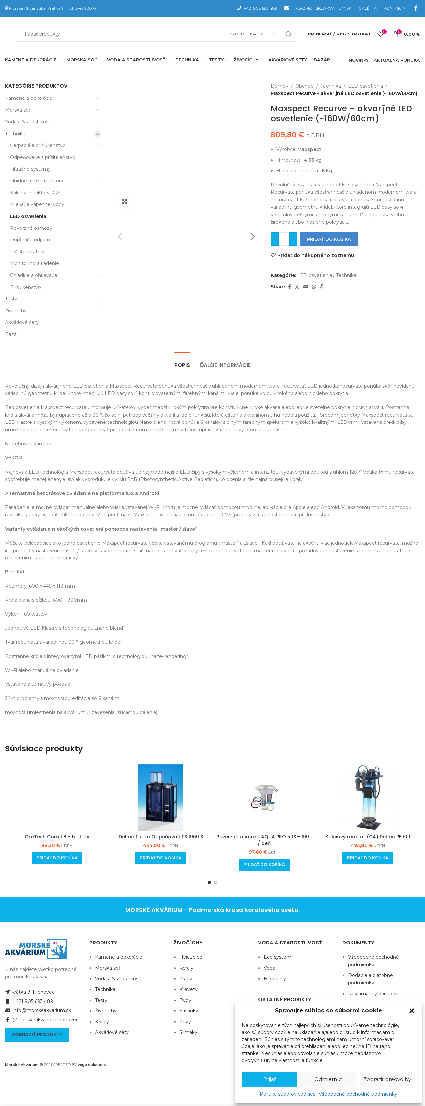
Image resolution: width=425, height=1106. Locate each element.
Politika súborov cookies (287, 1094)
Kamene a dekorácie (28, 98)
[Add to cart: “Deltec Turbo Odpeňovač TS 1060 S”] (160, 858)
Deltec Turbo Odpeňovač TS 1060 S (161, 836)
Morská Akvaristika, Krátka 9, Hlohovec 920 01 (53, 8)
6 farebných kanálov (28, 444)
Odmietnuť (328, 1079)
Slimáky (188, 1032)
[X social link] (297, 286)
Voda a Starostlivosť (27, 122)
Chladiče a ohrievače (33, 275)
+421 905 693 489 (29, 1001)
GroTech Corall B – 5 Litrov (57, 836)
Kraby (185, 979)
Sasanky (188, 1011)
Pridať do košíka (329, 239)
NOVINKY (359, 60)
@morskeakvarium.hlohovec (42, 1020)
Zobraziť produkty (37, 1034)
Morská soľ (17, 110)
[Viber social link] (322, 286)
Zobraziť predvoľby (387, 1079)
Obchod (304, 86)
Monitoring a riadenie (34, 263)
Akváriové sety (22, 322)
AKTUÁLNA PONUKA (397, 60)
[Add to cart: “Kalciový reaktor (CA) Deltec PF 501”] (367, 858)
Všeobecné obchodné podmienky (358, 1094)
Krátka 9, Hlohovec (30, 992)
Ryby (185, 1000)
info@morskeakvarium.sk (38, 1010)
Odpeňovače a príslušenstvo (42, 157)
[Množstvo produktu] (284, 239)
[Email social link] (305, 286)
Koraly (102, 1022)
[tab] (182, 362)
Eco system (277, 957)
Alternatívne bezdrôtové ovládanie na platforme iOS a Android (82, 493)
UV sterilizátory (27, 252)
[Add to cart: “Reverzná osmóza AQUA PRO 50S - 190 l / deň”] (264, 865)
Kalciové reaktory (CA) (35, 193)
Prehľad (14, 572)
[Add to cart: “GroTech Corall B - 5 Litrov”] (57, 858)
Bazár (11, 334)
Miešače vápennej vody (37, 204)
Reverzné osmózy (31, 228)
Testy (11, 299)
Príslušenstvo (25, 287)
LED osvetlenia (28, 216)
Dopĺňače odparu (30, 240)
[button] (411, 1011)
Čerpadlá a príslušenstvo (38, 145)
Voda (269, 968)
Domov (279, 86)
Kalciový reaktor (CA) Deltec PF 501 (367, 836)
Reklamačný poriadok (373, 994)
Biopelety (275, 979)
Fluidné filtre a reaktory (36, 181)
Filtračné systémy (30, 169)
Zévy (185, 1022)
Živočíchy (16, 311)
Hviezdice (190, 957)
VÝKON (13, 458)
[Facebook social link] (416, 8)
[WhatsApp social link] (314, 286)
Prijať (269, 1079)
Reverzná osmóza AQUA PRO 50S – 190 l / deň (264, 840)
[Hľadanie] (156, 34)
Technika (15, 134)
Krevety (188, 989)
